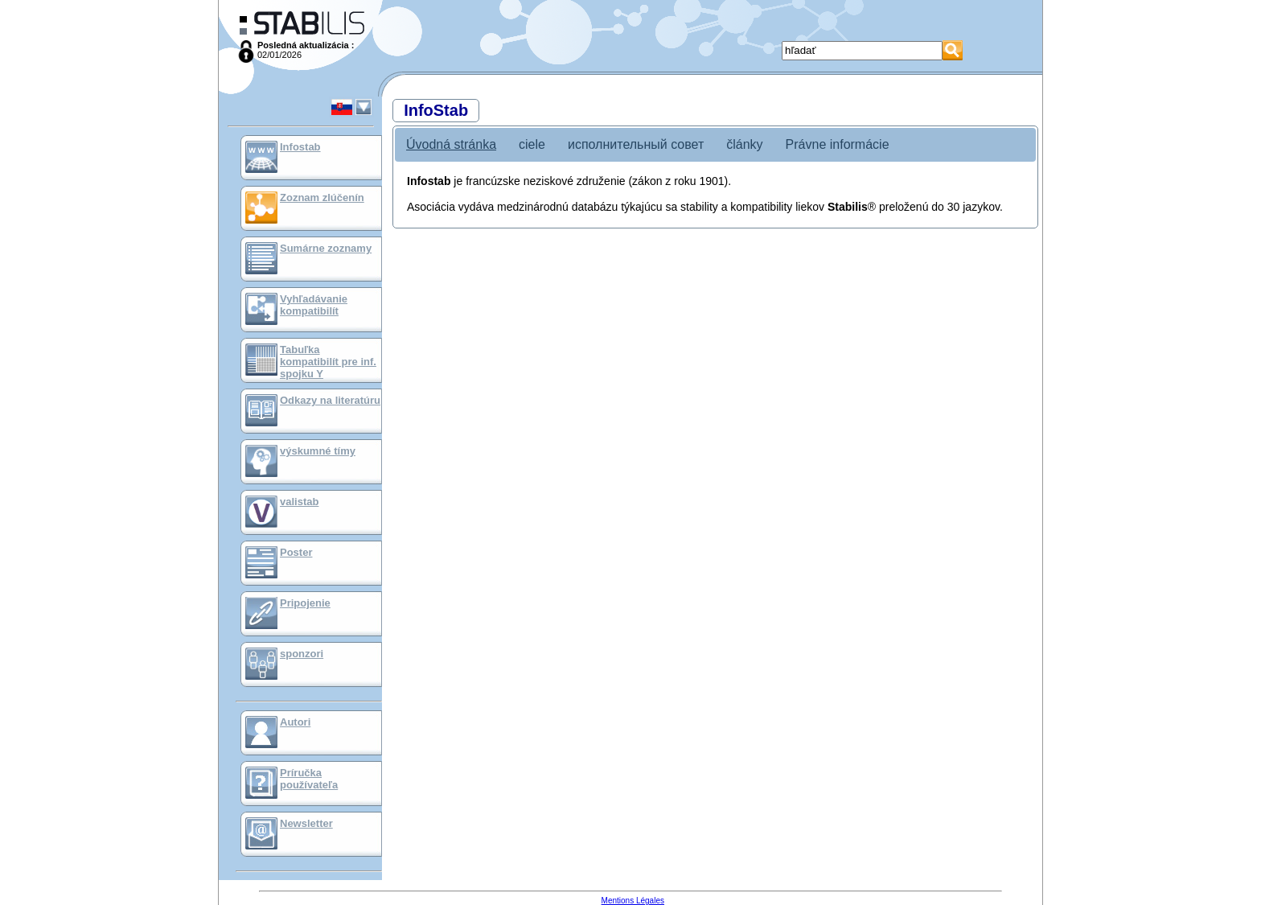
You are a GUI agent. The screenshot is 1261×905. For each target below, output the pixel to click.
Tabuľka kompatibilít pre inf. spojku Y (328, 361)
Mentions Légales (633, 900)
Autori (295, 722)
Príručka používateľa (309, 779)
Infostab (300, 147)
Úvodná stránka (451, 144)
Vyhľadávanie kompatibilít (313, 305)
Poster (296, 552)
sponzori (301, 654)
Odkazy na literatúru (330, 400)
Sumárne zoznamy (326, 248)
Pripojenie (305, 603)
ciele (532, 144)
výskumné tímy (317, 451)
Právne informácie (837, 144)
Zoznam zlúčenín (322, 197)
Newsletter (306, 823)
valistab (299, 502)
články (744, 144)
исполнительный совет (636, 144)
